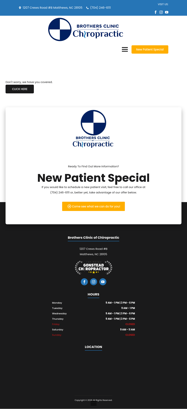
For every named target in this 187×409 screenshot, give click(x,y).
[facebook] (155, 12)
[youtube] (166, 12)
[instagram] (161, 12)
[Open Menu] (125, 49)
